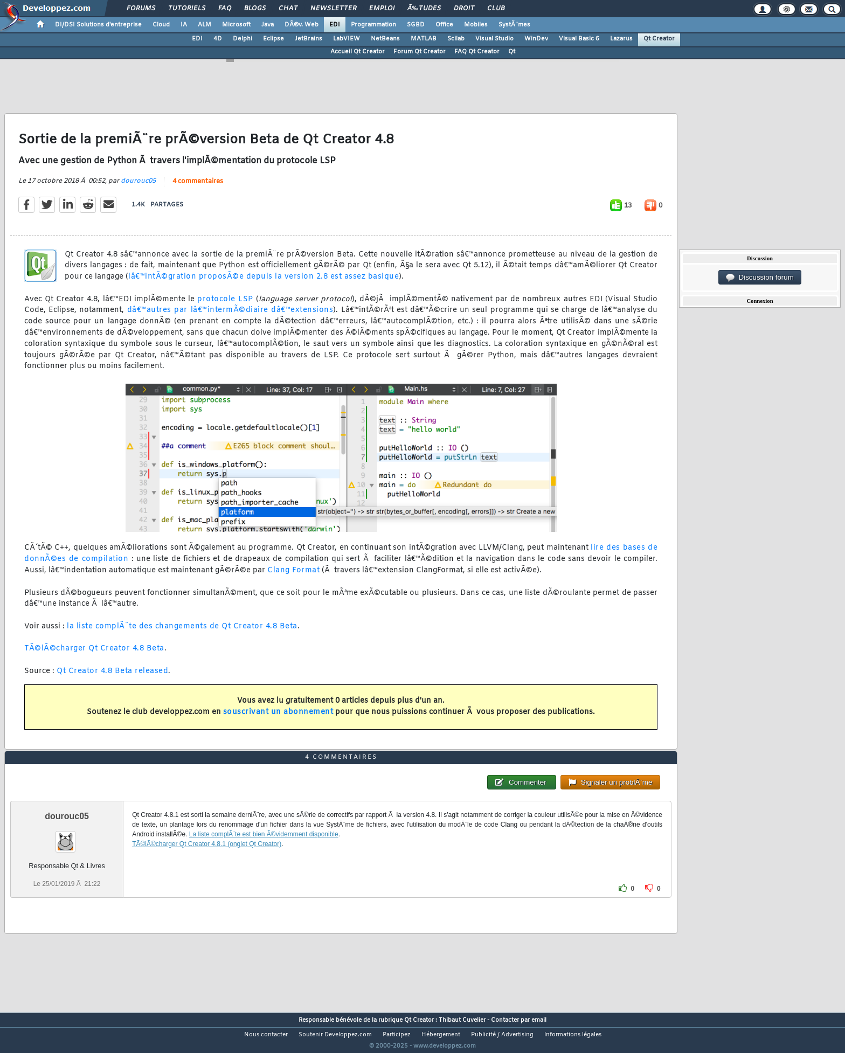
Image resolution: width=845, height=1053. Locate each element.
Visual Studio (494, 39)
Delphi (242, 39)
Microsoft (236, 25)
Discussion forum (760, 277)
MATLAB (424, 39)
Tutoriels (186, 8)
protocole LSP (225, 306)
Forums (141, 8)
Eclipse (273, 39)
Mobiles (476, 25)
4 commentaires (197, 188)
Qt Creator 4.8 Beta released (112, 678)
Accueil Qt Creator (357, 52)
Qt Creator (659, 39)
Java (267, 25)
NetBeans (385, 39)
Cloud (161, 25)
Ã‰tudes (424, 8)
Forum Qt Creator (419, 52)
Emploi (382, 8)
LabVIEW (346, 39)
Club (495, 8)
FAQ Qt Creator (477, 52)
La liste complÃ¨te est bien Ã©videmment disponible (263, 854)
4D (217, 39)
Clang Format (293, 577)
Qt (511, 52)
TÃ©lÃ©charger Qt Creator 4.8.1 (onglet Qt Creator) (206, 864)
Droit (464, 8)
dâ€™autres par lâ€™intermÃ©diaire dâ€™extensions (230, 317)
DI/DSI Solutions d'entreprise (98, 25)
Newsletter (333, 8)
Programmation (373, 25)
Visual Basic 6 (579, 39)
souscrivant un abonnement (278, 719)
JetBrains (308, 39)
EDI (334, 25)
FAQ (224, 8)
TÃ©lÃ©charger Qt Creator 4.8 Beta (94, 655)
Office (444, 25)
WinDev (536, 39)
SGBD (416, 25)
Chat (288, 8)
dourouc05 (138, 187)
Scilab (456, 39)
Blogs (255, 8)
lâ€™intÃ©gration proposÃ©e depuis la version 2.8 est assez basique (263, 284)
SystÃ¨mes (514, 25)
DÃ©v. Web (301, 25)
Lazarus (621, 39)
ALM (204, 25)
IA (184, 25)
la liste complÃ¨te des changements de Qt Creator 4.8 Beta (182, 633)
